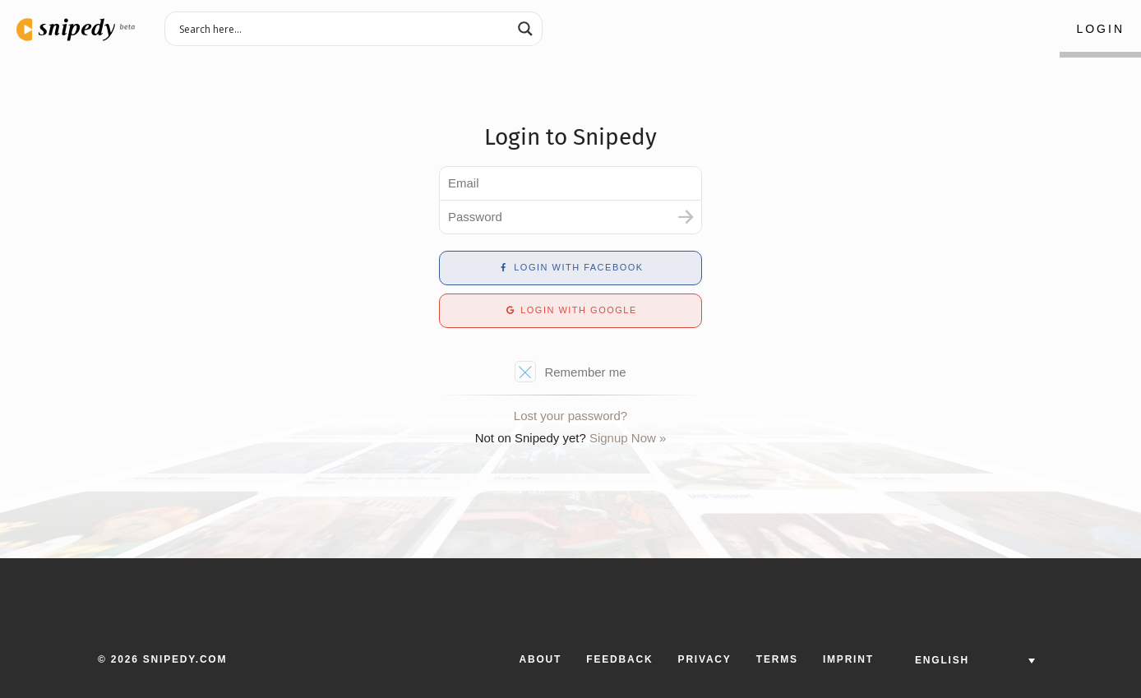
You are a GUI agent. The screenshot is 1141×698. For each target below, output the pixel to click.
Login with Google (570, 310)
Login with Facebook (570, 267)
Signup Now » (627, 438)
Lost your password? (570, 416)
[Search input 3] (342, 28)
